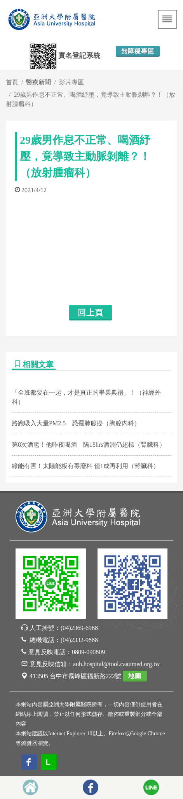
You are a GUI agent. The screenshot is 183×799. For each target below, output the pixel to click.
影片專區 (71, 82)
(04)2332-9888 (79, 640)
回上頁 (90, 312)
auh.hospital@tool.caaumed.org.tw (116, 664)
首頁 (12, 82)
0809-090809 (88, 652)
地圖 (134, 676)
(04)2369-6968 (79, 628)
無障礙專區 (137, 51)
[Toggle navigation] (167, 19)
